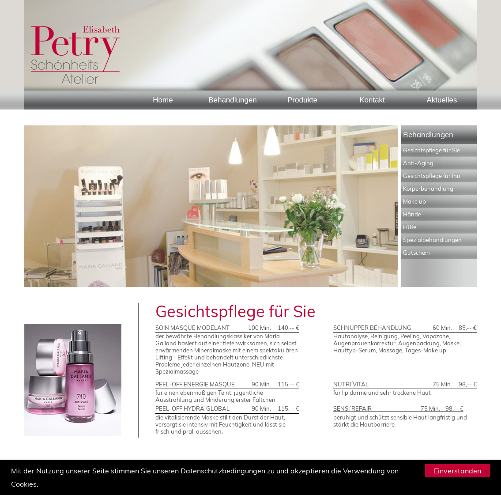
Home (163, 100)
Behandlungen (232, 100)
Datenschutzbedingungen (223, 470)
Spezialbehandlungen (432, 239)
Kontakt (372, 100)
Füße (409, 226)
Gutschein (416, 252)
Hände (412, 214)
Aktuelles (442, 100)
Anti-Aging (418, 162)
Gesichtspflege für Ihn (431, 175)
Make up (414, 201)
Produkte (302, 100)
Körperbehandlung (428, 188)
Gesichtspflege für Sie (431, 150)
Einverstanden (457, 470)
